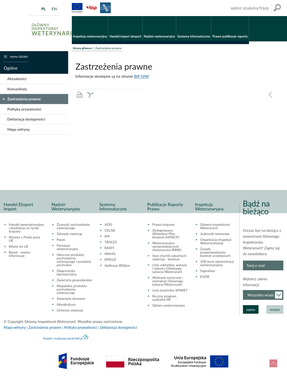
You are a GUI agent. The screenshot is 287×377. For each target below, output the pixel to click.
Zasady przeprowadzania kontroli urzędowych (215, 252)
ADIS (108, 224)
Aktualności (17, 78)
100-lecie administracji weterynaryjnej (217, 263)
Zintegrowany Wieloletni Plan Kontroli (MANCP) (165, 234)
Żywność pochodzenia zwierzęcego (73, 226)
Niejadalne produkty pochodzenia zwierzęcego (72, 289)
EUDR (204, 276)
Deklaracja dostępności (26, 119)
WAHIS (110, 253)
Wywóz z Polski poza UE (24, 239)
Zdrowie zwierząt (69, 234)
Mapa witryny (18, 129)
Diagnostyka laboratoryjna (66, 272)
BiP (91, 7)
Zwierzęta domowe (71, 298)
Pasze (61, 239)
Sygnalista (207, 271)
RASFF (109, 248)
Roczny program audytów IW (164, 297)
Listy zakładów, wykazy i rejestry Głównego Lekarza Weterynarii (169, 268)
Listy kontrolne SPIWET (170, 290)
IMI (107, 236)
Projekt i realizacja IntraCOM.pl (63, 338)
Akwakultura (66, 304)
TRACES (110, 242)
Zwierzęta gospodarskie (74, 280)
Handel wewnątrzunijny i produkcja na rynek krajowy (26, 228)
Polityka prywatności (24, 109)
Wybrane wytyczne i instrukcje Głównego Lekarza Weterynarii (167, 281)
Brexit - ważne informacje (19, 254)
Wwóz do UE (18, 246)
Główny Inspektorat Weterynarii (215, 226)
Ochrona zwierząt (70, 310)
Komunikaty (17, 89)
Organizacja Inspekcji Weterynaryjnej (215, 241)
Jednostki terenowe (214, 234)
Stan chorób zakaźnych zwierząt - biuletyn (169, 257)
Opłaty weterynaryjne (168, 305)
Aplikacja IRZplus (117, 265)
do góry (273, 363)
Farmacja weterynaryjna (67, 247)
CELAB (109, 230)
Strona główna (82, 48)
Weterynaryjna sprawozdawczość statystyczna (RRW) (166, 246)
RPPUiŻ (110, 259)
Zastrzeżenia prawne (24, 99)
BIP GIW (141, 76)
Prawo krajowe (163, 224)
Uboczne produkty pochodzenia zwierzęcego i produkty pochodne (74, 260)
